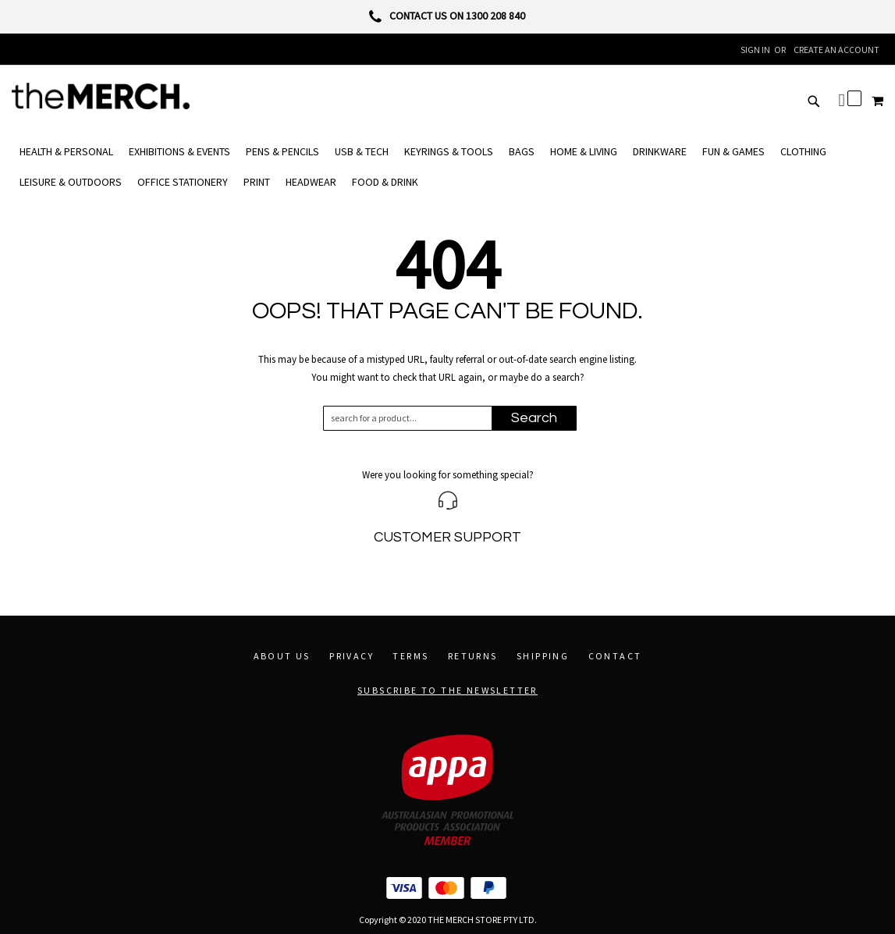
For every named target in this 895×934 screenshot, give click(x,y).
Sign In (755, 49)
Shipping (543, 656)
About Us (282, 656)
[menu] (447, 167)
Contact (615, 656)
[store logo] (101, 96)
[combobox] (414, 418)
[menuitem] (66, 152)
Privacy (351, 656)
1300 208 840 (495, 16)
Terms (410, 656)
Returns (473, 656)
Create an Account (836, 49)
